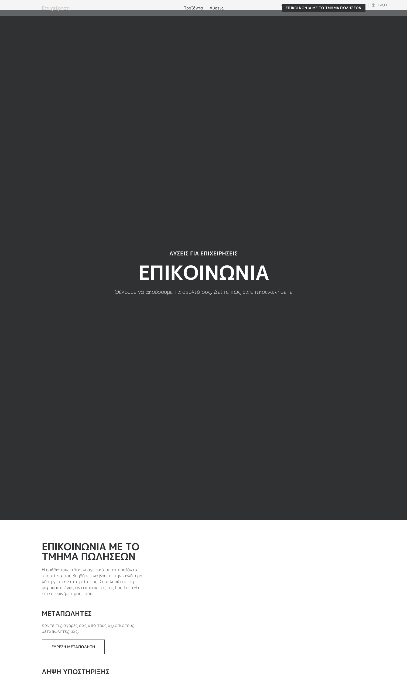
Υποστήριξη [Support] (355, 5)
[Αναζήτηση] (336, 17)
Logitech (286, 5)
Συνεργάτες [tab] (191, 17)
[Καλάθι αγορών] (383, 17)
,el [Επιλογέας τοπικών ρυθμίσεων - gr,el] (383, 5)
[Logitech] (45, 16)
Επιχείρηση (332, 5)
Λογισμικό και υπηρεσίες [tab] (135, 17)
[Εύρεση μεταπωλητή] (73, 647)
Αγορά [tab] (86, 17)
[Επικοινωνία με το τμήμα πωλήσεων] (323, 33)
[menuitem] (193, 33)
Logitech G (308, 5)
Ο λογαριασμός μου (366, 17)
